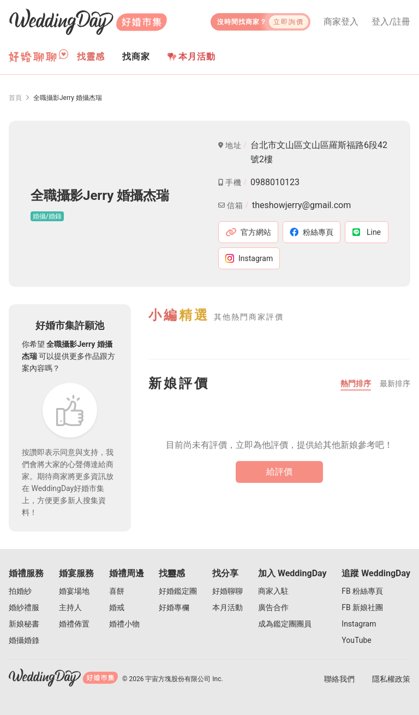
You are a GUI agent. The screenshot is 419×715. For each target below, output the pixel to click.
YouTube (356, 640)
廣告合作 (273, 607)
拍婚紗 (20, 591)
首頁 (15, 98)
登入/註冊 (391, 21)
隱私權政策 (391, 679)
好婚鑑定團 (178, 591)
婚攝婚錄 (24, 640)
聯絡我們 (339, 679)
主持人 (70, 607)
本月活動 (191, 56)
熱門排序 (355, 383)
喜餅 (116, 591)
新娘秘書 (24, 623)
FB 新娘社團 (362, 607)
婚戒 (116, 607)
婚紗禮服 (24, 607)
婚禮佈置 (74, 623)
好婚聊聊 (227, 591)
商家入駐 (273, 591)
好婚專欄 (174, 607)
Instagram (359, 623)
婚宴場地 (74, 591)
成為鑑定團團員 (285, 623)
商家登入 (341, 21)
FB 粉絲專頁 (362, 591)
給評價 (279, 471)
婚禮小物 (124, 623)
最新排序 (395, 383)
